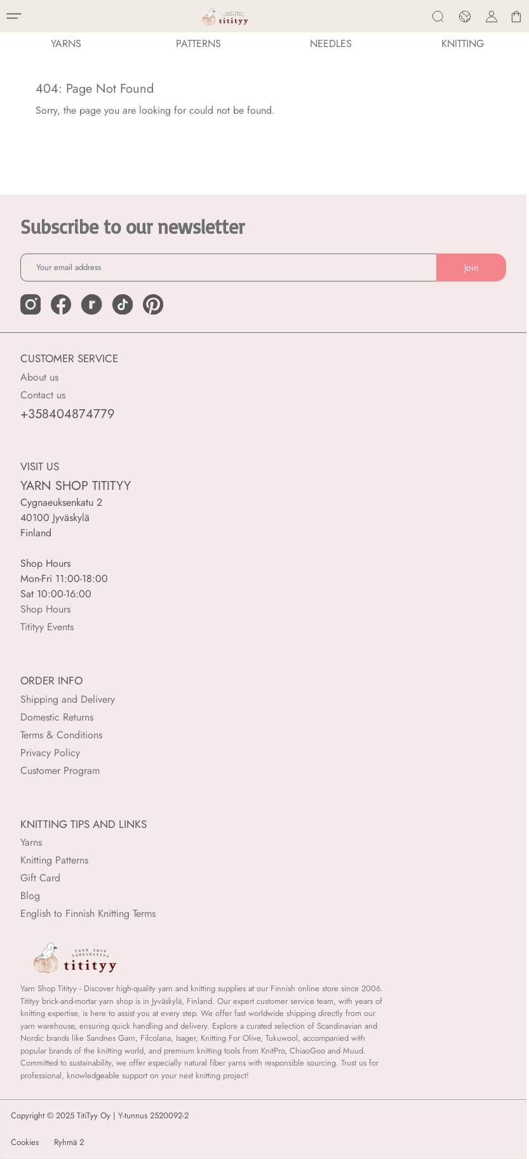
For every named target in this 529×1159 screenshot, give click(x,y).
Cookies (25, 1142)
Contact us (42, 395)
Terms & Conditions (61, 735)
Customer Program (60, 770)
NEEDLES (331, 43)
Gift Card (40, 878)
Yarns (31, 842)
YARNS (66, 43)
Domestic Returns (56, 717)
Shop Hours (45, 609)
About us (39, 377)
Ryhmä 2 (69, 1142)
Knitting (462, 43)
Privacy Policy (50, 752)
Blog (30, 895)
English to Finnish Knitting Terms (88, 913)
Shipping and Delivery (67, 699)
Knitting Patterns (54, 860)
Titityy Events (47, 627)
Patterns (198, 43)
